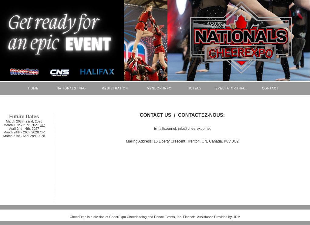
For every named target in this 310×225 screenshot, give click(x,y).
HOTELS (195, 88)
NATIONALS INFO (71, 88)
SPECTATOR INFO (231, 88)
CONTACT (270, 88)
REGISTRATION (115, 88)
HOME (33, 88)
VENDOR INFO (160, 88)
